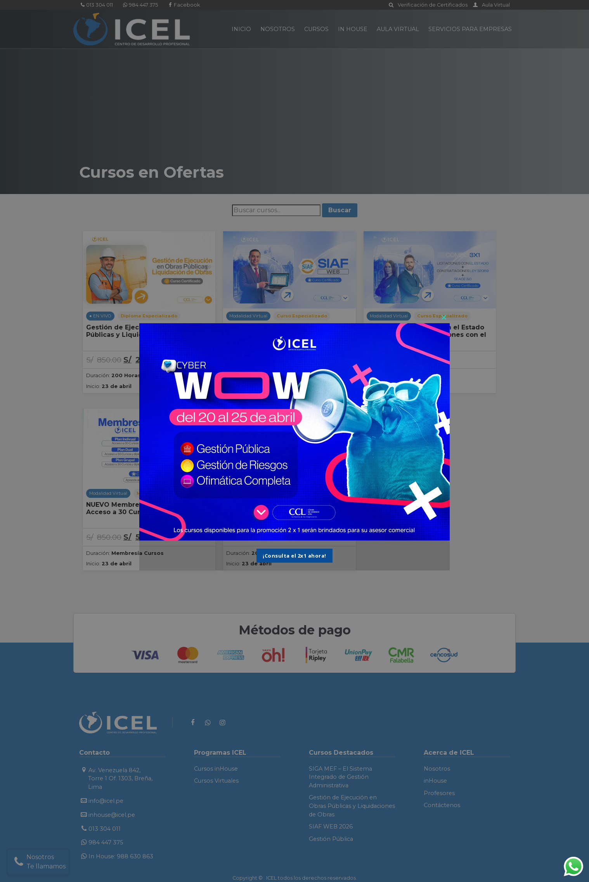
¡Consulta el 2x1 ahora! (294, 555)
